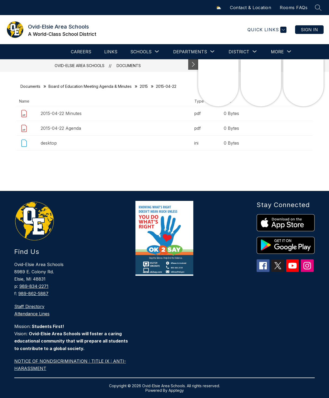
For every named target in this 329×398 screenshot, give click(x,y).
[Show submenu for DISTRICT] (239, 51)
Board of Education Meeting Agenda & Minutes (90, 86)
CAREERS (81, 51)
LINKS (110, 51)
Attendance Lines (32, 313)
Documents (129, 65)
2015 (144, 86)
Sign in (309, 29)
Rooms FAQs (293, 7)
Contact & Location (250, 7)
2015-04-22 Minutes (61, 113)
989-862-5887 (33, 293)
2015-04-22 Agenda (61, 128)
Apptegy (176, 390)
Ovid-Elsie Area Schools (79, 65)
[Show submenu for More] (277, 51)
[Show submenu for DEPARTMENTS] (190, 51)
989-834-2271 (33, 286)
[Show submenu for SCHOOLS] (141, 51)
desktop (49, 143)
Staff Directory (29, 306)
